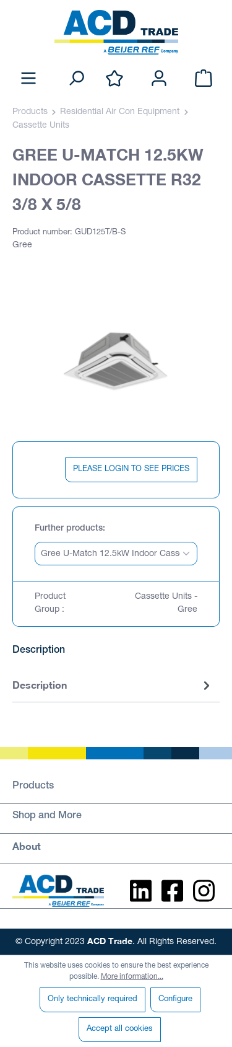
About (26, 846)
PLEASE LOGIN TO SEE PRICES (131, 470)
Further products (69, 528)
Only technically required (92, 1000)
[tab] (112, 686)
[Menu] (28, 79)
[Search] (76, 79)
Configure (175, 1000)
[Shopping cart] (203, 79)
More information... (132, 977)
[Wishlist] (114, 79)
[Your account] (159, 79)
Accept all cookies (120, 1029)
